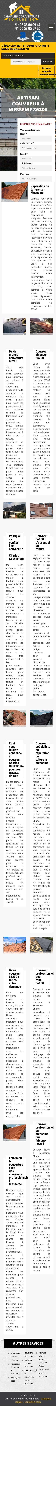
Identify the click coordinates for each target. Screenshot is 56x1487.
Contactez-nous (32, 1401)
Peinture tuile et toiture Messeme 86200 (43, 1359)
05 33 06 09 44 (27, 25)
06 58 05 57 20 (27, 28)
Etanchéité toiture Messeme (15, 1356)
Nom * (23, 134)
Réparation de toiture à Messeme (15, 1369)
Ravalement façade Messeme (43, 1372)
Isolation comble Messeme (29, 1363)
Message (24, 174)
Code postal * (27, 143)
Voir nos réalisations (13, 55)
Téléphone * (26, 163)
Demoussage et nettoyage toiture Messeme (29, 1377)
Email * (24, 154)
